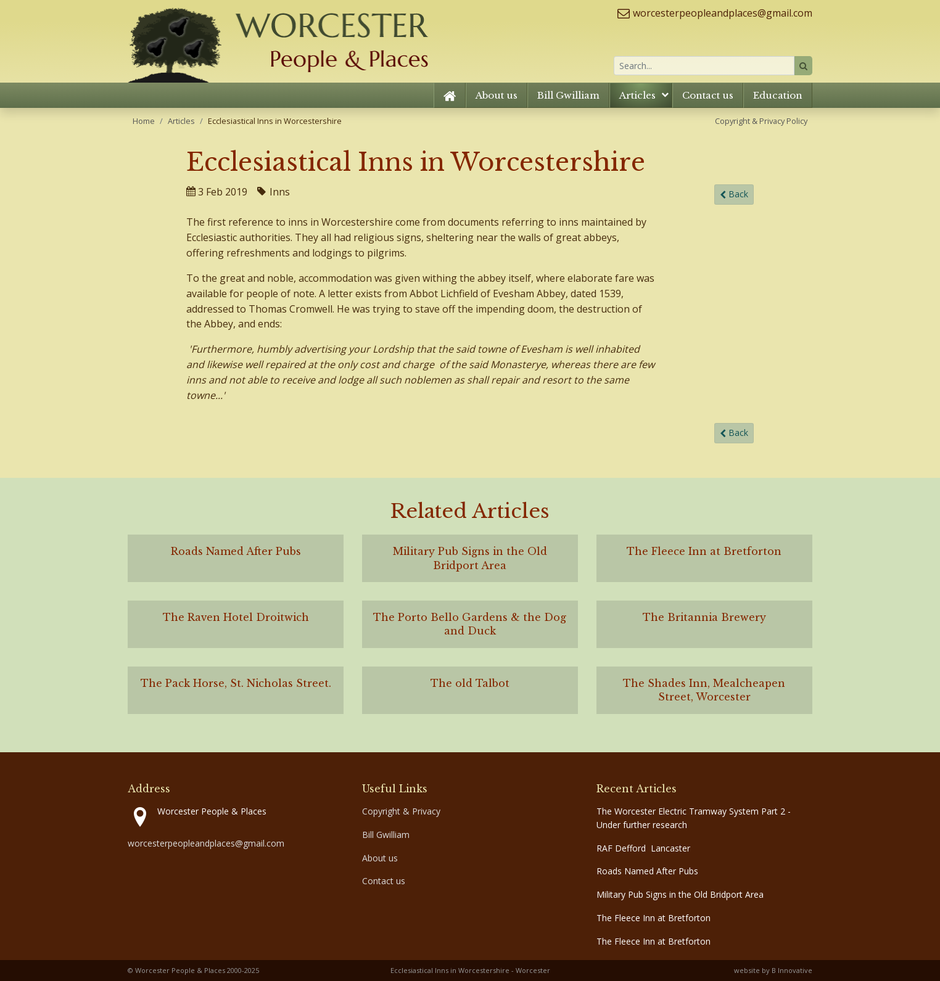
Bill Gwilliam (568, 95)
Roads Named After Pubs (647, 871)
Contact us (707, 95)
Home (144, 120)
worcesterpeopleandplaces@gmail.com (722, 13)
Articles (637, 95)
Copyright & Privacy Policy (761, 120)
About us (496, 95)
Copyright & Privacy (401, 811)
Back (734, 195)
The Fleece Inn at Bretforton (653, 918)
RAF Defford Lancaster (643, 848)
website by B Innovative (773, 970)
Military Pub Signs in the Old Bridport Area (680, 894)
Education (777, 95)
